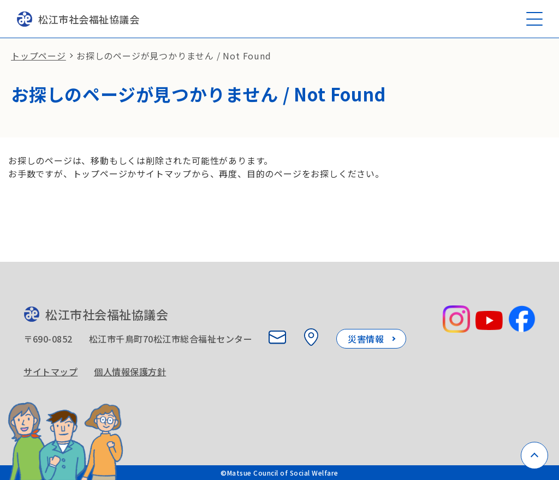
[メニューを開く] (534, 19)
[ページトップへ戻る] (534, 455)
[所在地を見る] (311, 337)
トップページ (38, 55)
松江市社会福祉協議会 (77, 19)
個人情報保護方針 (130, 371)
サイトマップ (50, 371)
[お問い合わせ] (277, 337)
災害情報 (366, 338)
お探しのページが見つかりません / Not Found (173, 55)
